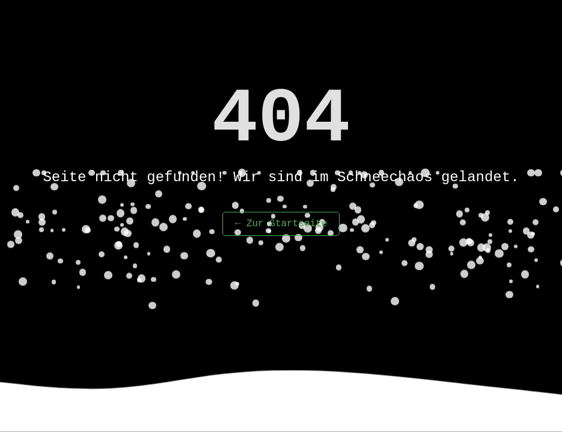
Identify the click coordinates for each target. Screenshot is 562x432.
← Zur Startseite (281, 223)
